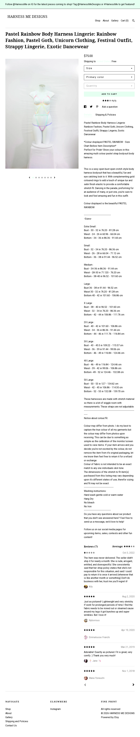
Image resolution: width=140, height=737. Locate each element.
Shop (97, 20)
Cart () (124, 20)
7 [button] (51, 177)
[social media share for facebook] (85, 106)
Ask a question (110, 106)
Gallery (114, 20)
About (106, 20)
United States (103, 61)
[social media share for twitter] (91, 106)
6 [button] (48, 177)
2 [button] (36, 177)
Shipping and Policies (16, 721)
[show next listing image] (54, 178)
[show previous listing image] (29, 178)
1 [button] (33, 177)
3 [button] (39, 177)
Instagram (55, 709)
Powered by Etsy (110, 717)
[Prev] (85, 685)
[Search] (133, 21)
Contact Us (11, 725)
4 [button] (42, 177)
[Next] (133, 685)
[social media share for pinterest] (97, 106)
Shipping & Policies (105, 114)
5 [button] (45, 177)
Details (88, 114)
